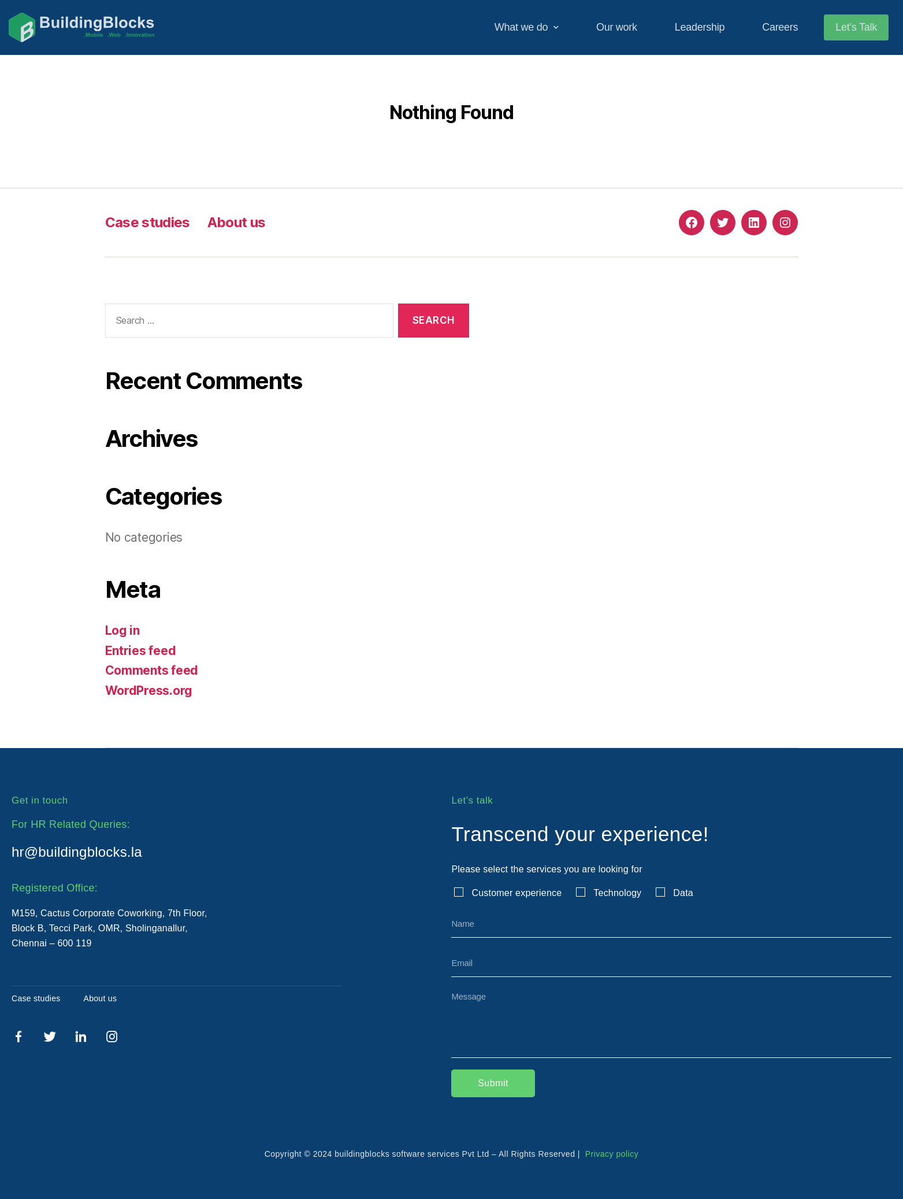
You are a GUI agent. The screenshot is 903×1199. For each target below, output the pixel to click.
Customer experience (516, 893)
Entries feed (140, 650)
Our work (616, 27)
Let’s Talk (856, 27)
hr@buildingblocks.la (77, 852)
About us (236, 222)
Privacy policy (610, 1154)
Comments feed (152, 670)
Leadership (699, 27)
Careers (780, 27)
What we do (527, 27)
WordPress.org (149, 690)
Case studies (147, 222)
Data (683, 893)
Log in (122, 630)
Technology (617, 893)
